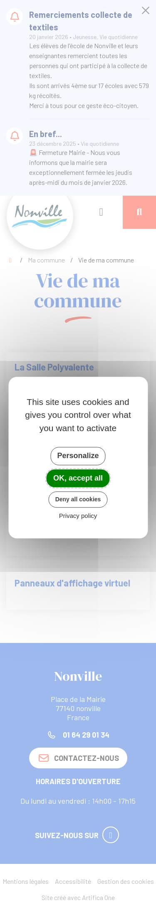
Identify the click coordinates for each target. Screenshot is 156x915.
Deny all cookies (78, 499)
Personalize (78, 455)
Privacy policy (78, 515)
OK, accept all (78, 478)
